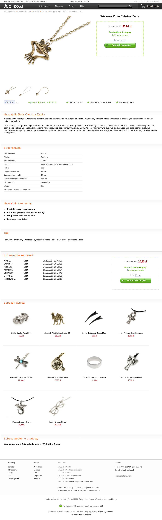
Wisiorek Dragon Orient (21, 422)
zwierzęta (72, 240)
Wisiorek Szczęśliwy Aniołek (131, 377)
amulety (8, 240)
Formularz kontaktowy (123, 476)
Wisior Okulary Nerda (57, 422)
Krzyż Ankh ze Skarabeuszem (131, 333)
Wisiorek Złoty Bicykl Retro (57, 377)
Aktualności (38, 467)
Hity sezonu (12, 470)
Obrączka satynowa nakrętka (94, 377)
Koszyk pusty (152, 6)
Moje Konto (154, 1)
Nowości (59, 6)
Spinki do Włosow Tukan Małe (94, 333)
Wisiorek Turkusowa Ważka (21, 377)
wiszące (28, 240)
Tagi (9, 476)
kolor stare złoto (59, 240)
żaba (81, 240)
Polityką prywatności (105, 512)
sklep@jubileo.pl (127, 470)
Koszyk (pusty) (13, 479)
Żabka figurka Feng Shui (21, 333)
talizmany (18, 240)
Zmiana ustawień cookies (81, 515)
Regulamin (38, 476)
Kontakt (145, 1)
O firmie (37, 470)
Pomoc (137, 1)
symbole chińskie (42, 240)
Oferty (71, 6)
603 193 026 (126, 467)
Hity (82, 6)
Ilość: (116, 40)
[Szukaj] (112, 6)
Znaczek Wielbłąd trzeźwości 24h (57, 333)
